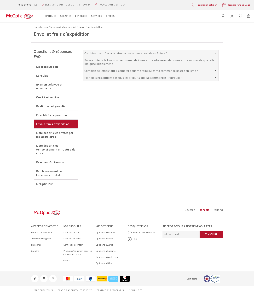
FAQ (132, 239)
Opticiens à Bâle (104, 263)
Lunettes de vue (71, 232)
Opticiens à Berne (104, 238)
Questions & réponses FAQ (63, 27)
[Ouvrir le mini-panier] (249, 16)
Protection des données (110, 290)
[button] (232, 16)
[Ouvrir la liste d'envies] (240, 16)
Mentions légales (43, 290)
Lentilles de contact (73, 244)
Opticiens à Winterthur (107, 257)
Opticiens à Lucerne (106, 250)
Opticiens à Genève (105, 232)
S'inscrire (211, 234)
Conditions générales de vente (75, 290)
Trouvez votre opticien (111, 5)
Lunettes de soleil (72, 238)
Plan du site (135, 290)
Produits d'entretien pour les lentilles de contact (77, 252)
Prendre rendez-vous (41, 232)
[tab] (151, 53)
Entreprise (36, 244)
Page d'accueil (41, 27)
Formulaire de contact (141, 233)
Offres (66, 260)
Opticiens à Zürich (105, 244)
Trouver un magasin (41, 238)
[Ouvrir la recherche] (223, 16)
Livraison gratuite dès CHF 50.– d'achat (68, 5)
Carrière (35, 250)
